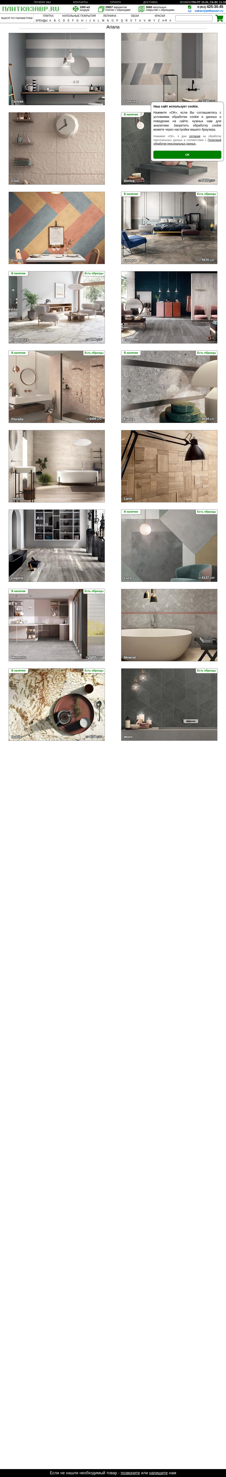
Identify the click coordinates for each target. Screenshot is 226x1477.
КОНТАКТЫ (80, 2)
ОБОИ (135, 15)
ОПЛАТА (115, 2)
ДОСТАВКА (150, 2)
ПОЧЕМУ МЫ (42, 2)
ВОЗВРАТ (186, 2)
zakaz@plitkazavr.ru (209, 10)
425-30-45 (210, 7)
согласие (194, 136)
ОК (187, 154)
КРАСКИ (160, 15)
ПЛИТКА (48, 15)
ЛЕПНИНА (109, 15)
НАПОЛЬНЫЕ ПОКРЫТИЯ (79, 15)
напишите (158, 1473)
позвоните (130, 1473)
